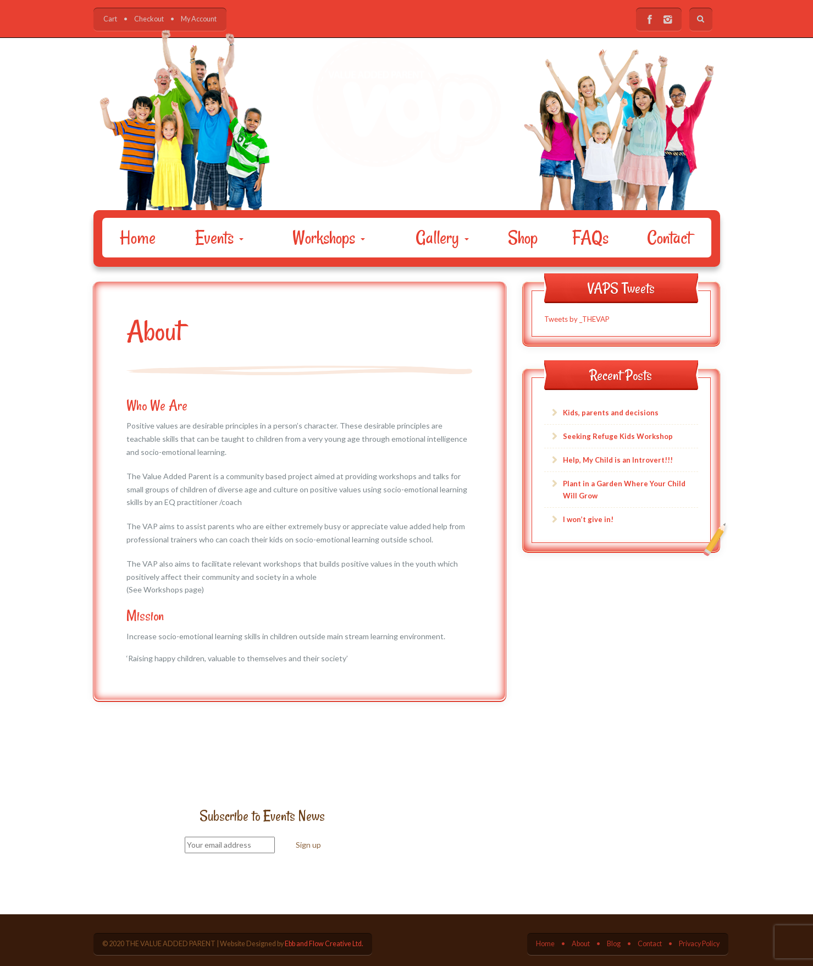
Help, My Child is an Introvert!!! (618, 459)
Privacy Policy (699, 944)
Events (219, 238)
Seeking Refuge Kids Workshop (618, 436)
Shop (523, 238)
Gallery (442, 238)
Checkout (149, 19)
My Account (199, 19)
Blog (614, 944)
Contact (669, 238)
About (581, 944)
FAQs (590, 238)
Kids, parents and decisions (611, 412)
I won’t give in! (588, 519)
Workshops (328, 238)
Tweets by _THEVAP (577, 319)
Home (138, 238)
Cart (110, 19)
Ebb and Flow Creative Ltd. (324, 944)
